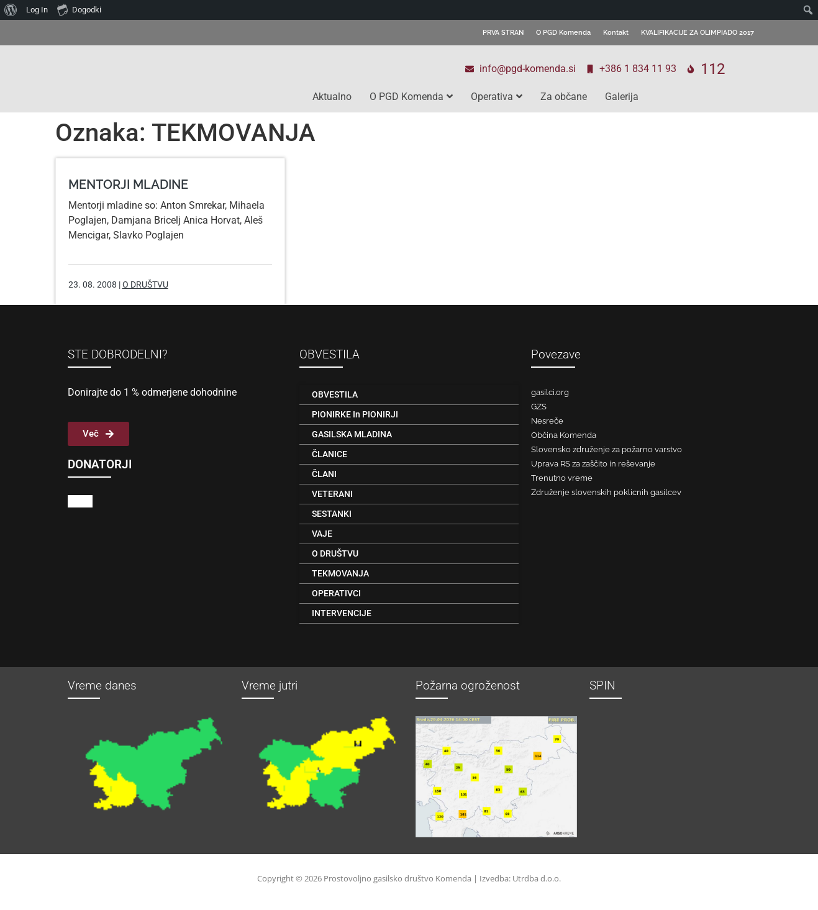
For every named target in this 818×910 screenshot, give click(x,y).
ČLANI (324, 474)
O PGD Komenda (563, 33)
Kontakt (616, 33)
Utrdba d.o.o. (536, 878)
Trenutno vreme (562, 478)
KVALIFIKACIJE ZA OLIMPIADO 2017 (697, 33)
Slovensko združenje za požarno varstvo (606, 449)
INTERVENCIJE (341, 613)
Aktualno (332, 96)
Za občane (563, 96)
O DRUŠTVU (145, 284)
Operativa (496, 96)
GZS (539, 406)
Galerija (621, 96)
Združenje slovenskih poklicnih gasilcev (606, 492)
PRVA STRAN (503, 33)
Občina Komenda (563, 435)
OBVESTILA (335, 394)
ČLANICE (329, 454)
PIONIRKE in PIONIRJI (355, 414)
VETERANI (332, 494)
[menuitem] (11, 10)
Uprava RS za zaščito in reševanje (593, 463)
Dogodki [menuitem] (79, 9)
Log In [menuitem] (37, 9)
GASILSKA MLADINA (352, 434)
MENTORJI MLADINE (128, 184)
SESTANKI (332, 514)
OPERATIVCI (336, 593)
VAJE (322, 534)
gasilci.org (550, 392)
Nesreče (547, 420)
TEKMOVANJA (340, 573)
